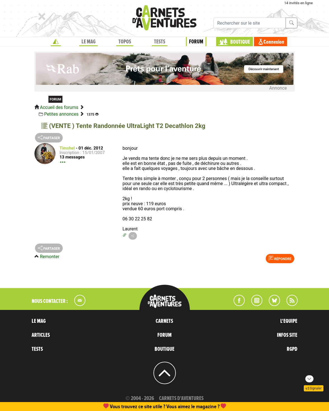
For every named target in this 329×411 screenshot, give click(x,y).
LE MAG (88, 42)
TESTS (159, 42)
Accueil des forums (59, 107)
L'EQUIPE (288, 321)
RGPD (292, 349)
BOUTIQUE (240, 42)
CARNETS (164, 321)
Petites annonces (61, 114)
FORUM (196, 42)
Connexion (273, 42)
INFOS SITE (287, 335)
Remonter (49, 256)
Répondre (280, 258)
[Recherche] (249, 23)
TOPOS (124, 42)
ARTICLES (41, 335)
